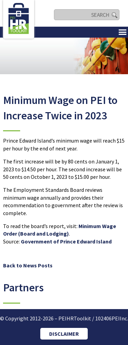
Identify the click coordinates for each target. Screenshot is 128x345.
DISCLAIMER (64, 333)
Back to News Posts (28, 265)
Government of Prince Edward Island (66, 241)
